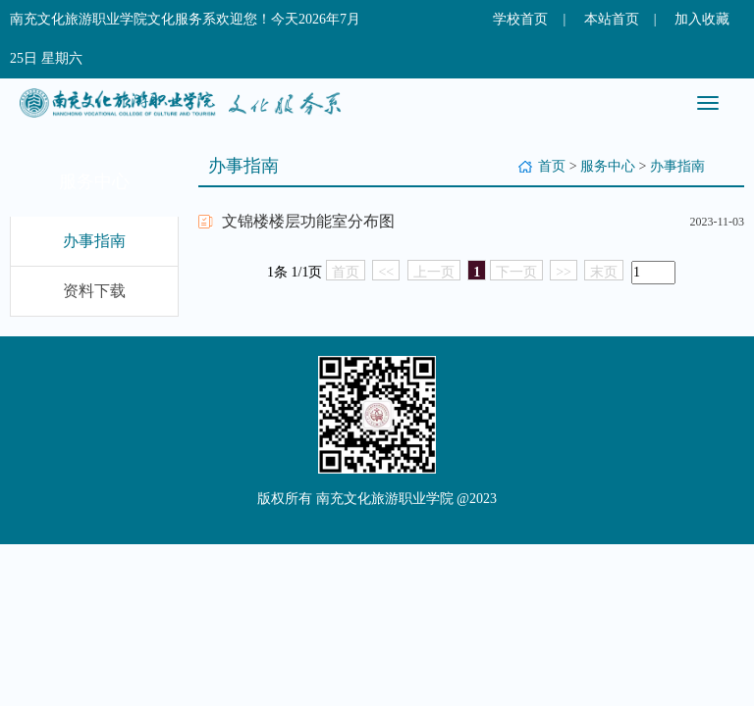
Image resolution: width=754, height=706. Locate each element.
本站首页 (611, 19)
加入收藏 (701, 19)
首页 (552, 166)
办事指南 (94, 240)
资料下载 (94, 290)
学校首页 (520, 19)
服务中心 (607, 166)
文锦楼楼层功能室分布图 (308, 221)
